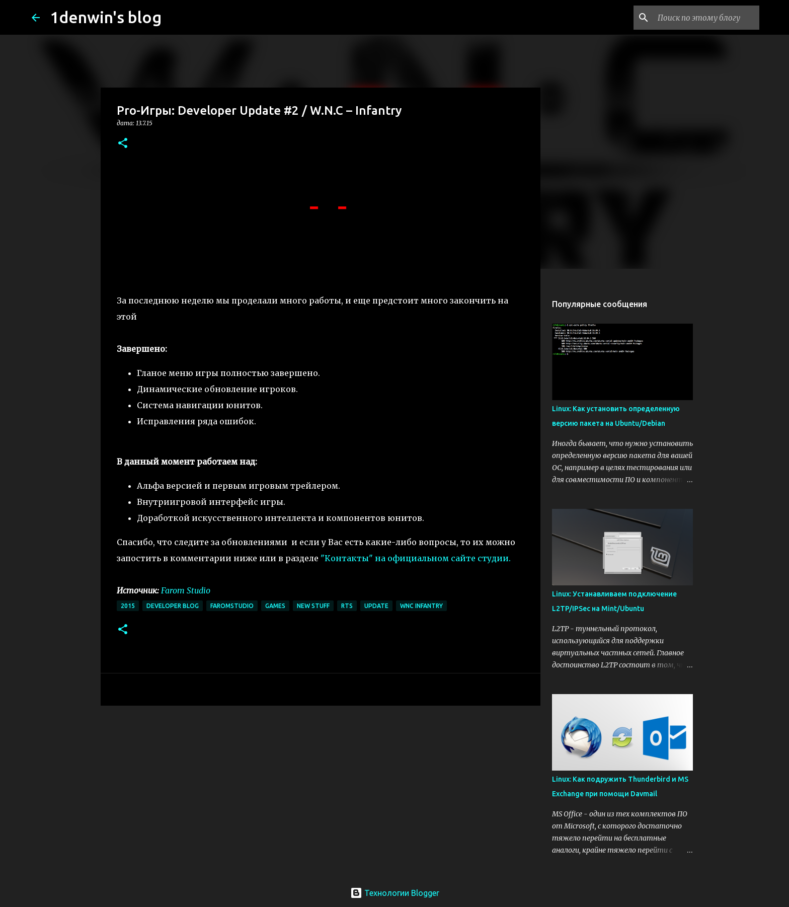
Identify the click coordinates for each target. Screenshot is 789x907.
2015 (128, 605)
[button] (123, 143)
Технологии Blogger (394, 892)
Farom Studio (185, 590)
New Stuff (313, 605)
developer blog (172, 605)
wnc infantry (421, 605)
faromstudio (232, 605)
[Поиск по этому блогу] (706, 18)
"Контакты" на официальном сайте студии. (416, 558)
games (275, 605)
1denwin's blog (106, 17)
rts (347, 605)
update (376, 605)
